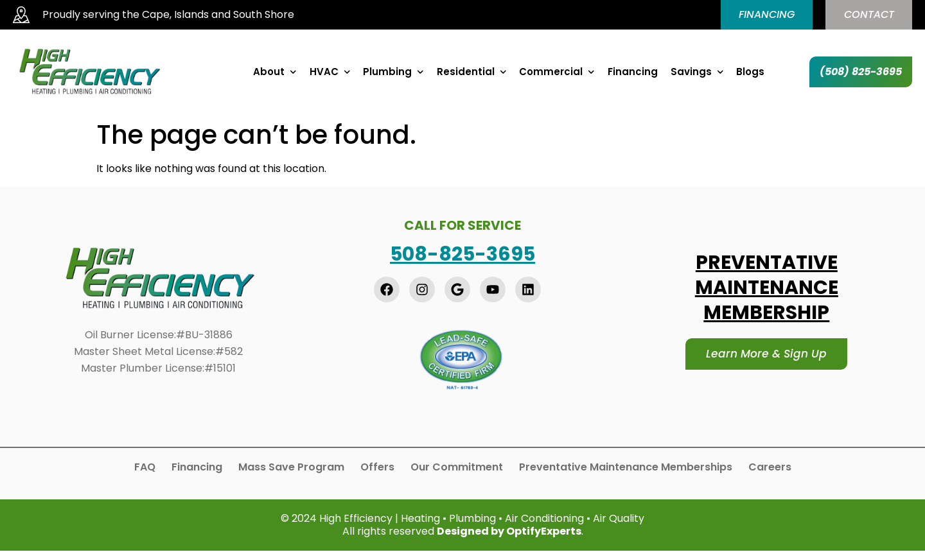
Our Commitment (456, 467)
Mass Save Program (291, 467)
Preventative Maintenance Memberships (625, 467)
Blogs (750, 73)
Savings (697, 73)
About (275, 73)
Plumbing (393, 73)
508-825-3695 (462, 254)
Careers (769, 467)
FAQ (144, 467)
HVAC (330, 73)
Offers (377, 467)
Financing (633, 73)
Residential (472, 73)
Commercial (557, 73)
